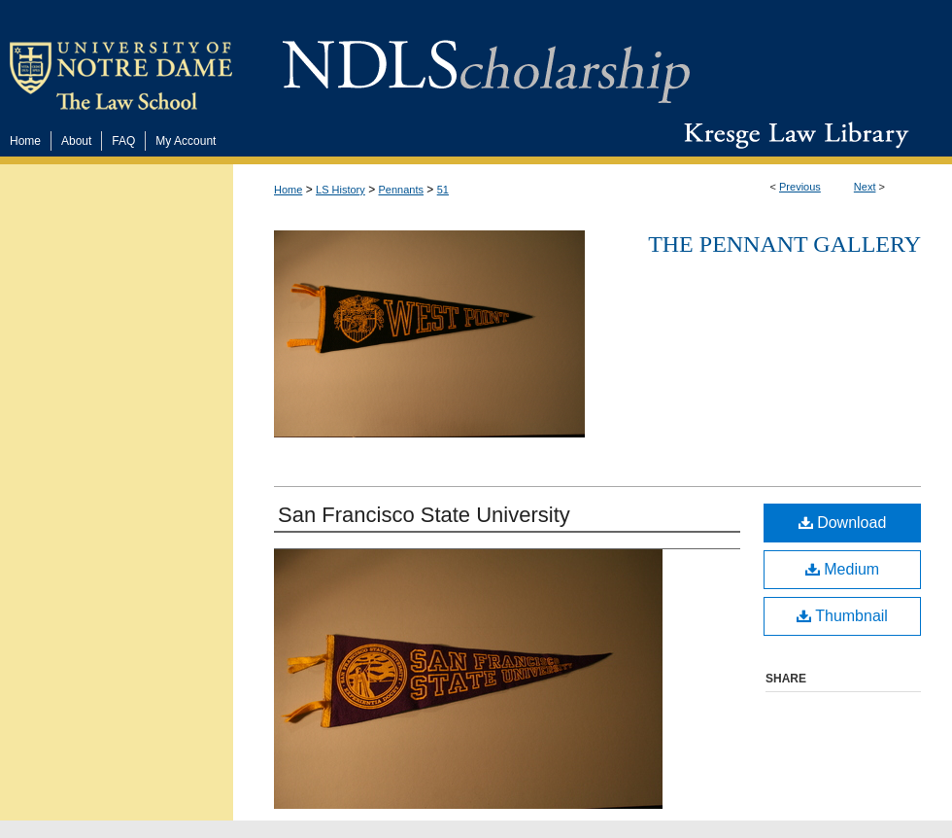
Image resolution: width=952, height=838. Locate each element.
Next (865, 186)
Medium (842, 569)
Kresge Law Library (792, 135)
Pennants (401, 189)
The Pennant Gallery (784, 244)
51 (443, 189)
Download (843, 522)
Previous (800, 186)
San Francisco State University (424, 515)
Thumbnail (842, 616)
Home (288, 189)
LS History (340, 189)
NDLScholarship (486, 61)
